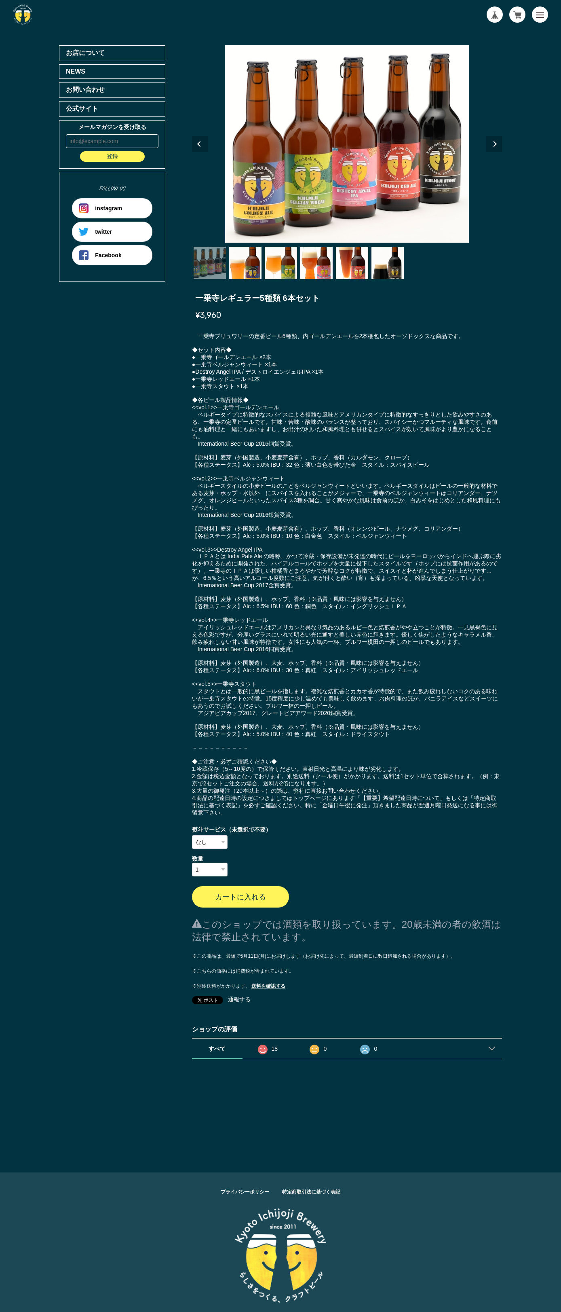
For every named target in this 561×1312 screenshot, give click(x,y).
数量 (197, 858)
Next (494, 144)
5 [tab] (352, 263)
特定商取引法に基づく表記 (311, 1192)
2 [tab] (245, 263)
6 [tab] (387, 263)
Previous (200, 144)
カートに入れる (240, 897)
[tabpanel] (347, 144)
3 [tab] (281, 263)
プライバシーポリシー (245, 1192)
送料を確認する (268, 986)
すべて (217, 1048)
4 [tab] (316, 263)
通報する (239, 999)
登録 (112, 156)
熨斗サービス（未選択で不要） (231, 829)
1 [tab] (210, 263)
